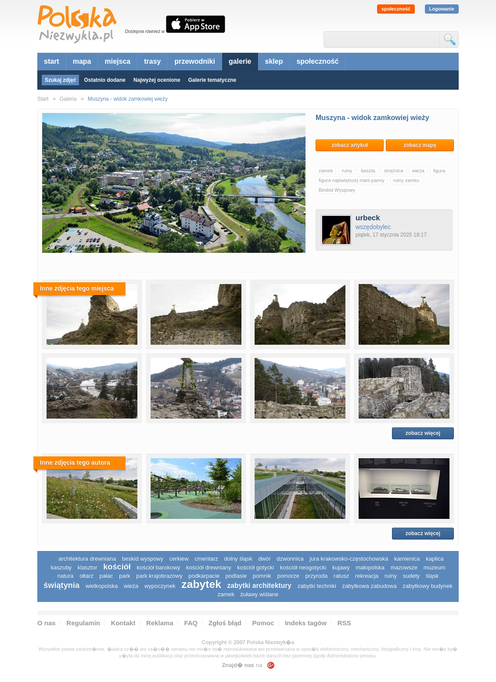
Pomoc (263, 623)
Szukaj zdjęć (60, 80)
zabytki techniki (317, 586)
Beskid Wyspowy (337, 190)
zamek (326, 170)
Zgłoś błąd (224, 623)
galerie (240, 61)
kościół (117, 566)
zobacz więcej (423, 433)
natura (66, 576)
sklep (274, 61)
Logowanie (441, 8)
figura (439, 170)
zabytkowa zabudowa (369, 586)
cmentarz (206, 558)
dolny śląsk (238, 558)
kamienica (407, 558)
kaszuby (61, 567)
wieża (418, 170)
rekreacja (366, 576)
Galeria (68, 99)
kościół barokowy (158, 567)
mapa (82, 61)
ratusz (341, 576)
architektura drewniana (87, 558)
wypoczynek (160, 586)
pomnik (262, 576)
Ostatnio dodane (105, 80)
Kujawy (341, 567)
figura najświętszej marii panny (352, 180)
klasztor (87, 567)
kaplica (434, 558)
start (51, 61)
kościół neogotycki (303, 567)
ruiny (346, 170)
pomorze (288, 576)
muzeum (435, 567)
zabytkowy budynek (427, 586)
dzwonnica (290, 558)
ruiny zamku (406, 180)
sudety (411, 576)
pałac (106, 576)
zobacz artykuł (349, 145)
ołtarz (86, 576)
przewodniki (194, 61)
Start (42, 99)
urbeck (368, 218)
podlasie (236, 576)
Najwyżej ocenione (156, 80)
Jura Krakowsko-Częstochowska (348, 558)
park (124, 576)
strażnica (393, 170)
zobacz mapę (419, 145)
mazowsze (404, 567)
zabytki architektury (259, 585)
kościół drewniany (208, 567)
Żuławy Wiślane (260, 594)
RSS (344, 623)
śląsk (432, 576)
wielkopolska (102, 586)
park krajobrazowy (159, 576)
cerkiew (179, 558)
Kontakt (123, 623)
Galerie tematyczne (212, 80)
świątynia (61, 585)
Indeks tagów (306, 623)
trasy (152, 61)
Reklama (159, 623)
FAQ (191, 623)
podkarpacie (203, 576)
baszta (368, 170)
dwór (264, 558)
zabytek (201, 584)
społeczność (395, 8)
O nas (46, 623)
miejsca (117, 61)
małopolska (370, 567)
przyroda (317, 576)
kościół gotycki (255, 567)
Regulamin (83, 623)
